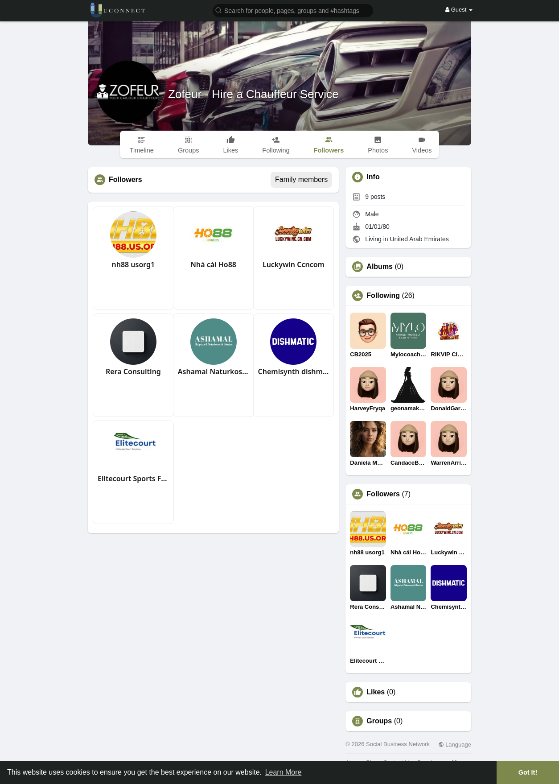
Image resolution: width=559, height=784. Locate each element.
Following (383, 295)
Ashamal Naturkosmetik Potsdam (213, 371)
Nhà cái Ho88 (213, 264)
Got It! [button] (527, 772)
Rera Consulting (133, 371)
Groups (379, 721)
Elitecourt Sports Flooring (133, 478)
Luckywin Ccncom (294, 264)
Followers (383, 494)
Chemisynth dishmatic (293, 371)
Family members (301, 179)
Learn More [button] (283, 772)
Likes (375, 692)
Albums (379, 266)
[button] (293, 10)
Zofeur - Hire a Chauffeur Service (253, 94)
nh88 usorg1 (133, 264)
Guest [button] (459, 9)
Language (454, 744)
